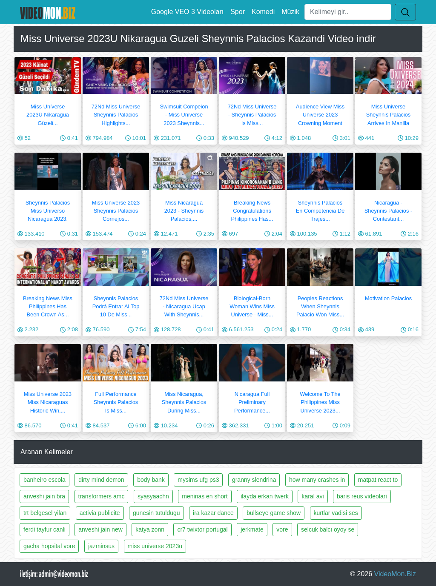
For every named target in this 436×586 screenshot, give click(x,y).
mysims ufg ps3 (198, 479)
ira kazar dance (213, 512)
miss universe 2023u (155, 546)
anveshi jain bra (44, 496)
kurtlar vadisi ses (336, 512)
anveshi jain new (100, 529)
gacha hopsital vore (49, 546)
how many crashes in (317, 479)
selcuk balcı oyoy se (327, 529)
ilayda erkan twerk (265, 496)
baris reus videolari (362, 496)
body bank (151, 479)
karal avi (312, 496)
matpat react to (378, 479)
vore (282, 529)
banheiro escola (44, 479)
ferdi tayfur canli (44, 529)
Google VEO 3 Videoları (187, 11)
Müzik (290, 11)
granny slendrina (254, 479)
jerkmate (252, 529)
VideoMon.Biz (395, 573)
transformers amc (101, 496)
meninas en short (204, 496)
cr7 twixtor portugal (202, 529)
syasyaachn (153, 496)
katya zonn (149, 529)
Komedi (263, 11)
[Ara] (347, 12)
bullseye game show (274, 512)
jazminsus (101, 546)
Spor (237, 11)
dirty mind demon (101, 479)
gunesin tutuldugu (156, 512)
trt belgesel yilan (44, 512)
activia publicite (100, 512)
